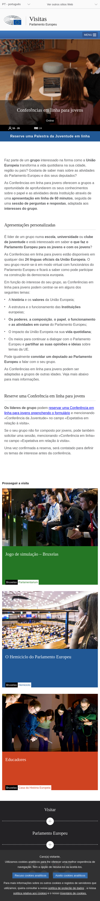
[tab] (50, 809)
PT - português (11, 4)
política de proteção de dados (66, 893)
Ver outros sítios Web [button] (60, 4)
